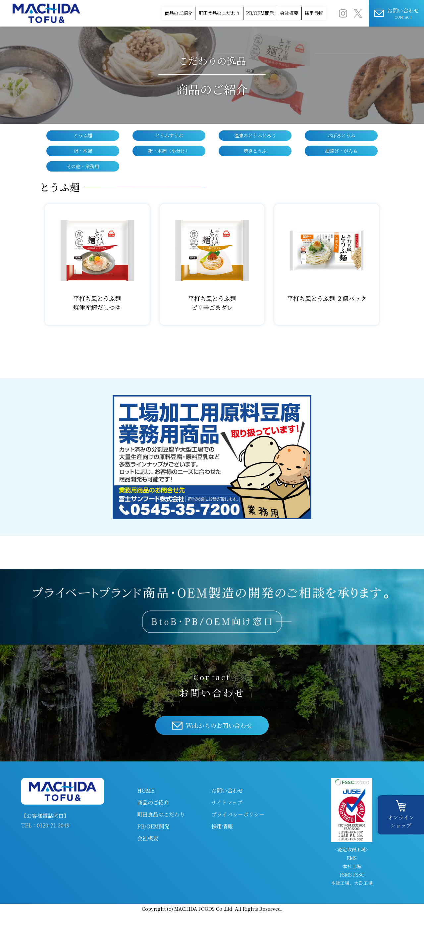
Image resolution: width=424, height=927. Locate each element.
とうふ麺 (83, 143)
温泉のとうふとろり (255, 143)
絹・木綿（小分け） (169, 161)
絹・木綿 (83, 161)
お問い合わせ (227, 803)
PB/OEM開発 (225, 5)
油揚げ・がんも (341, 161)
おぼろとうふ (341, 143)
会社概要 (271, 5)
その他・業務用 (83, 178)
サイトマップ (226, 815)
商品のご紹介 (108, 5)
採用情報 (311, 5)
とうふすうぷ (169, 143)
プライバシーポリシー (237, 827)
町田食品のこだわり (166, 5)
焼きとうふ (255, 161)
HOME (145, 803)
